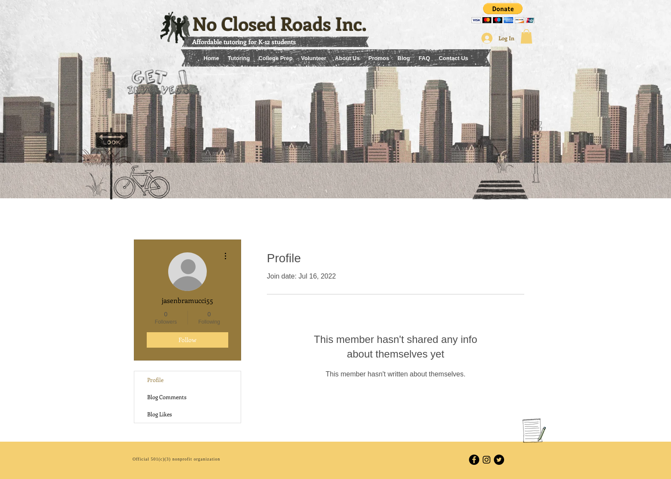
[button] (503, 13)
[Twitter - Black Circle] (499, 460)
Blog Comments (167, 396)
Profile (155, 379)
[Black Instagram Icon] (486, 460)
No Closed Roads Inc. (280, 23)
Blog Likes (159, 414)
